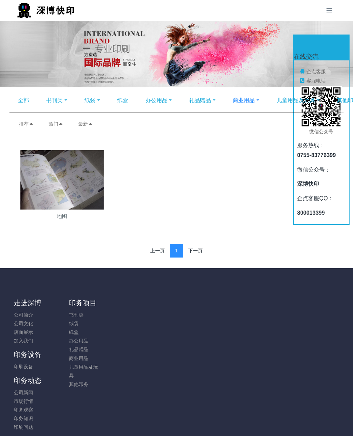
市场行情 (149, 323)
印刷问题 (149, 349)
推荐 (26, 124)
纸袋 (89, 100)
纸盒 (122, 100)
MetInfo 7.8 (165, 421)
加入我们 (23, 340)
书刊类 (54, 100)
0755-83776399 (294, 318)
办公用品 (156, 100)
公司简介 (23, 315)
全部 (23, 100)
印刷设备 (107, 315)
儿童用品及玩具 (295, 100)
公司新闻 (149, 315)
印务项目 (69, 303)
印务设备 (111, 303)
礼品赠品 (200, 100)
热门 (56, 124)
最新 (85, 124)
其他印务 (65, 384)
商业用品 (244, 100)
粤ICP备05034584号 (176, 412)
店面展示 (23, 332)
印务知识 (149, 340)
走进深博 (27, 303)
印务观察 (149, 332)
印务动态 (153, 303)
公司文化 (23, 323)
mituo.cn (218, 421)
